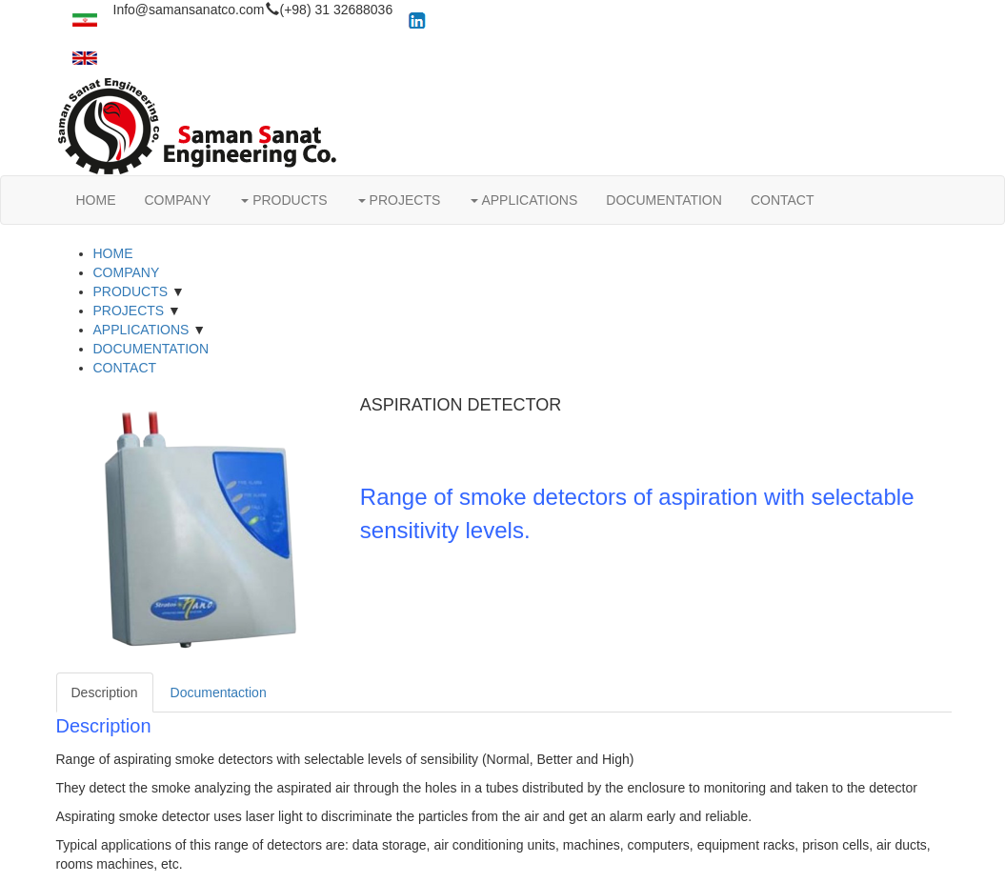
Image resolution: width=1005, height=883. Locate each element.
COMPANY (178, 200)
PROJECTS (129, 310)
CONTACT (782, 200)
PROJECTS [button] (399, 200)
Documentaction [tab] (219, 692)
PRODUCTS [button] (284, 200)
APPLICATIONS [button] (524, 200)
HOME (96, 200)
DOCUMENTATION (664, 200)
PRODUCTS (131, 291)
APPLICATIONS (141, 329)
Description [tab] (104, 692)
